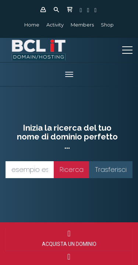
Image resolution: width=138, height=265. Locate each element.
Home (31, 25)
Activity (55, 25)
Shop (107, 25)
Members (82, 25)
